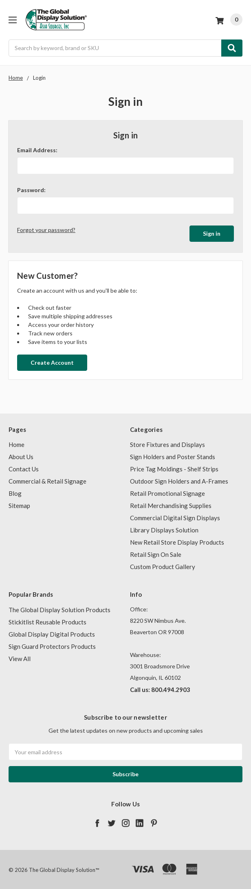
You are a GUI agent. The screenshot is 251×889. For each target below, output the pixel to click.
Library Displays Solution (164, 528)
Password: (31, 189)
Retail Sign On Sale (155, 552)
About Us (21, 455)
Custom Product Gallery (162, 565)
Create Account (52, 360)
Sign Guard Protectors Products (52, 644)
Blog (15, 491)
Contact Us (24, 467)
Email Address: (37, 150)
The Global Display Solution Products (59, 607)
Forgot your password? (46, 229)
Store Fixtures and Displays (167, 443)
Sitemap (19, 504)
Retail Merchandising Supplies (170, 504)
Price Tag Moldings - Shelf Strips (174, 467)
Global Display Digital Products (52, 632)
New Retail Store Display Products (177, 540)
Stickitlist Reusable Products (47, 620)
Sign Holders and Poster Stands (172, 455)
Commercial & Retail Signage (47, 479)
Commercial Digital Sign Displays (175, 516)
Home (16, 443)
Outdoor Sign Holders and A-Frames (179, 479)
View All (20, 656)
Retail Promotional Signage (167, 491)
